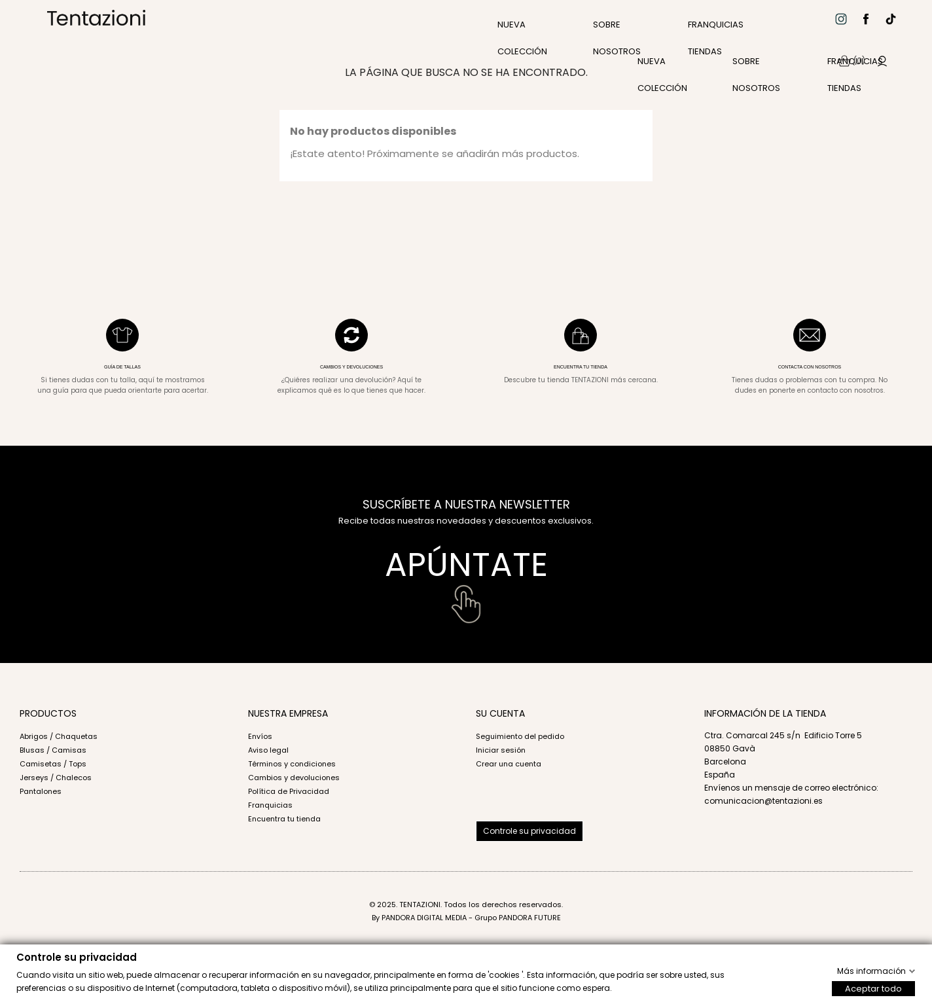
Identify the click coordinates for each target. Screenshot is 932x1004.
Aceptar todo (873, 988)
